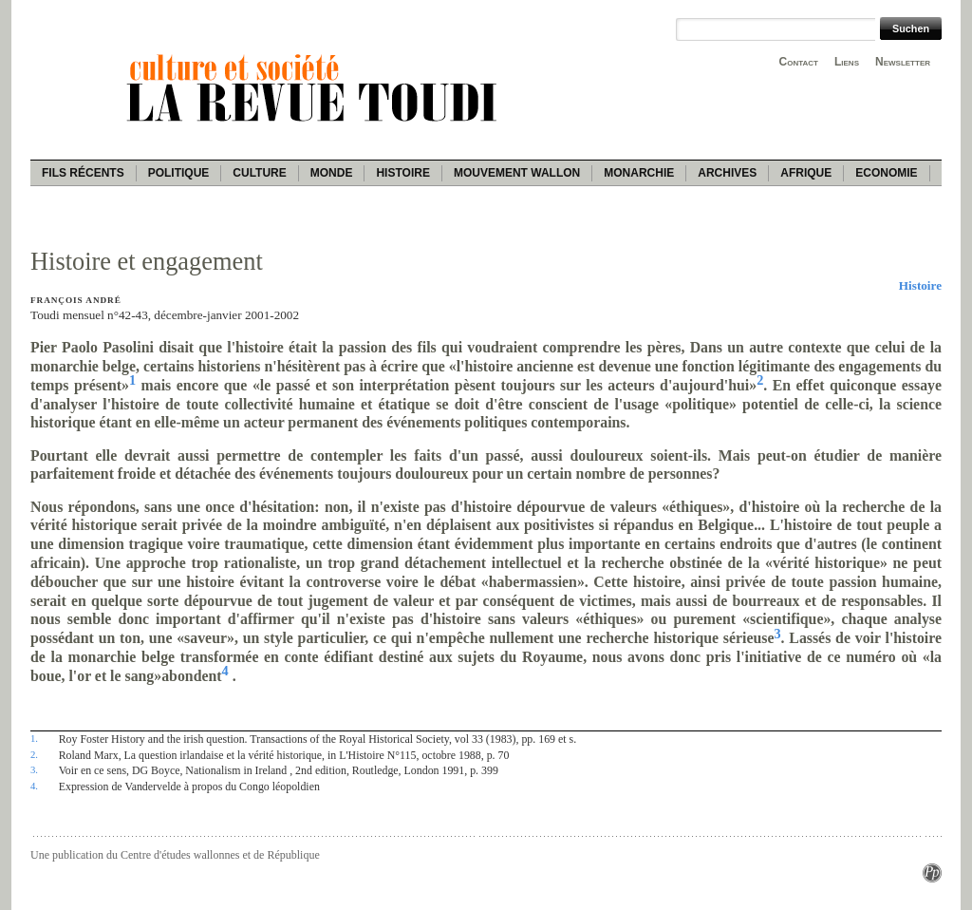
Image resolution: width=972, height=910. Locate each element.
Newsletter (902, 61)
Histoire (402, 173)
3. (34, 769)
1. (34, 738)
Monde (331, 173)
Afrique (806, 173)
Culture (259, 173)
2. (34, 754)
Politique (179, 173)
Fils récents (83, 173)
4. (34, 785)
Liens (846, 61)
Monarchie (639, 173)
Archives (727, 173)
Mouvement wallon (517, 173)
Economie (886, 173)
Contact (798, 61)
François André (76, 300)
